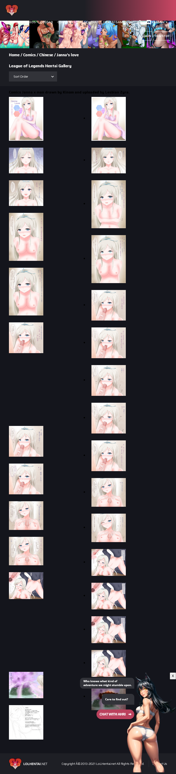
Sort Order (21, 76)
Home (14, 55)
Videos (30, 22)
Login (146, 35)
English (158, 22)
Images (14, 22)
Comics (29, 55)
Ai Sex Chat (89, 22)
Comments (66, 22)
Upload (46, 22)
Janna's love (68, 55)
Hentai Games (115, 22)
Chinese (46, 55)
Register (162, 35)
